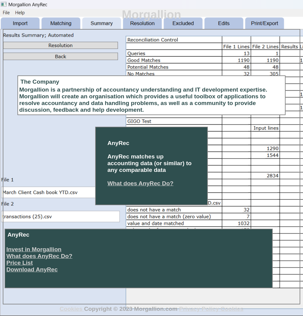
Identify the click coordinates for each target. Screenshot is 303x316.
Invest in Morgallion (34, 249)
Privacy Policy (199, 309)
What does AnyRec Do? (140, 183)
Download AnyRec (32, 269)
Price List (19, 263)
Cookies (72, 309)
